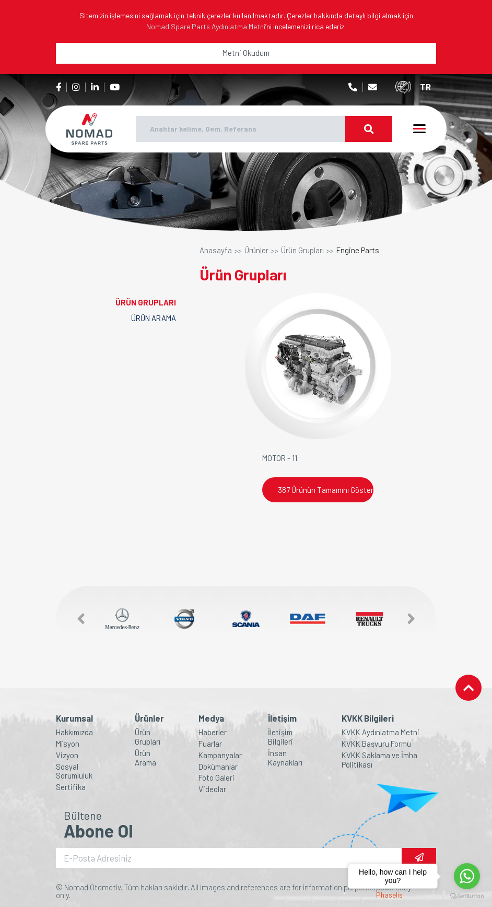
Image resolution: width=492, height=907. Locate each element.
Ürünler (256, 250)
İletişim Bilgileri (280, 737)
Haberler (212, 732)
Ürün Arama (145, 758)
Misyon (67, 743)
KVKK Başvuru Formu (376, 743)
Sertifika (71, 787)
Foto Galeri (216, 777)
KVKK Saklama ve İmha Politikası (379, 760)
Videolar (212, 789)
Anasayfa (216, 250)
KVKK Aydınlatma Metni (380, 732)
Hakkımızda (74, 732)
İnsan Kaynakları (285, 758)
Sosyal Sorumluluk (74, 771)
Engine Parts (357, 250)
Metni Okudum (246, 52)
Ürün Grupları (302, 250)
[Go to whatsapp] (467, 876)
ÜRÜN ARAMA (153, 318)
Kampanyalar (220, 755)
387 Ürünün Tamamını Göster (325, 489)
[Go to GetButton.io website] (467, 896)
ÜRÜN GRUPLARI (145, 302)
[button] (76, 619)
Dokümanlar (218, 766)
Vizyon (67, 755)
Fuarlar (210, 743)
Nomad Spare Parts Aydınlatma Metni (205, 26)
